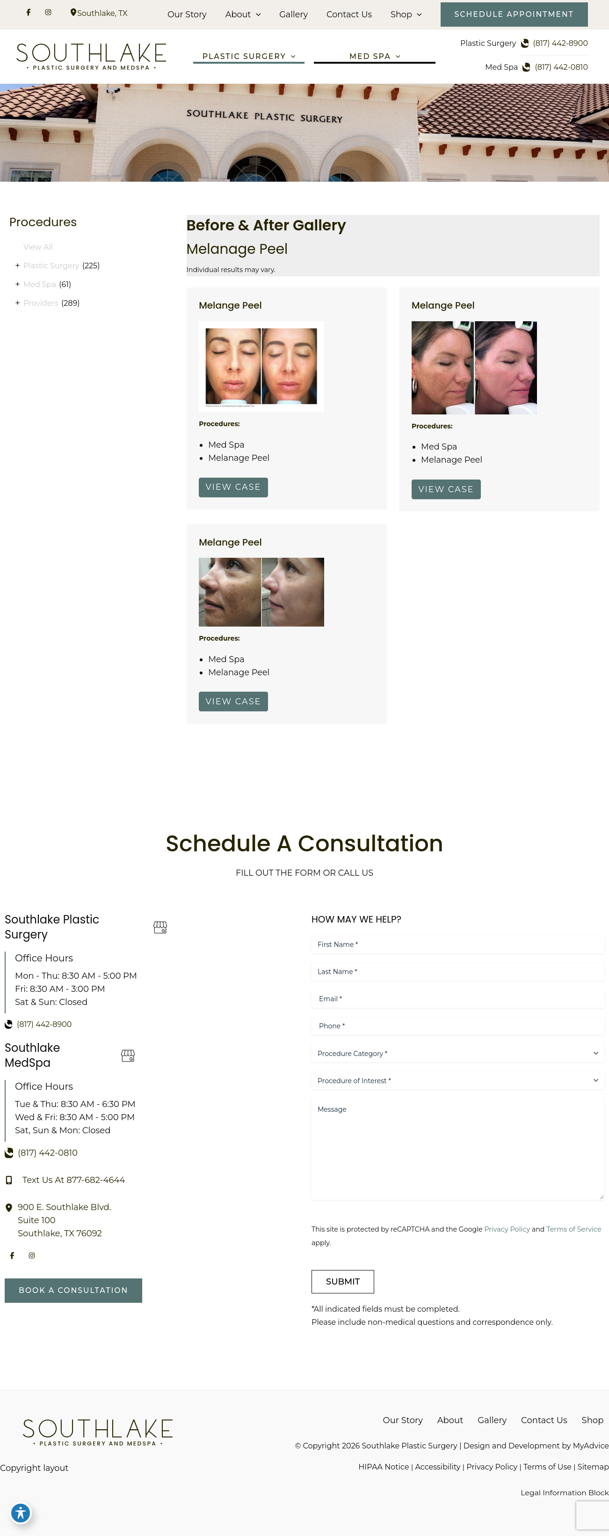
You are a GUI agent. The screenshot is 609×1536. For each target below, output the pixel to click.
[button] (259, 14)
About (246, 14)
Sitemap (593, 1466)
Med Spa (39, 285)
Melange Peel (230, 307)
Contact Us (349, 14)
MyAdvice (591, 1445)
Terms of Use (547, 1466)
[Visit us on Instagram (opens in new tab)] (48, 13)
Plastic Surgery (51, 266)
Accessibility (437, 1466)
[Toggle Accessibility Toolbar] (20, 1515)
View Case (234, 489)
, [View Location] (102, 13)
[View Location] (73, 13)
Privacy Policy (510, 1229)
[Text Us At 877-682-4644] (65, 1179)
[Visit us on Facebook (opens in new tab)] (28, 13)
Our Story (191, 14)
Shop (405, 14)
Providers (40, 304)
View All (38, 248)
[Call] (555, 43)
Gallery (295, 14)
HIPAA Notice (383, 1466)
